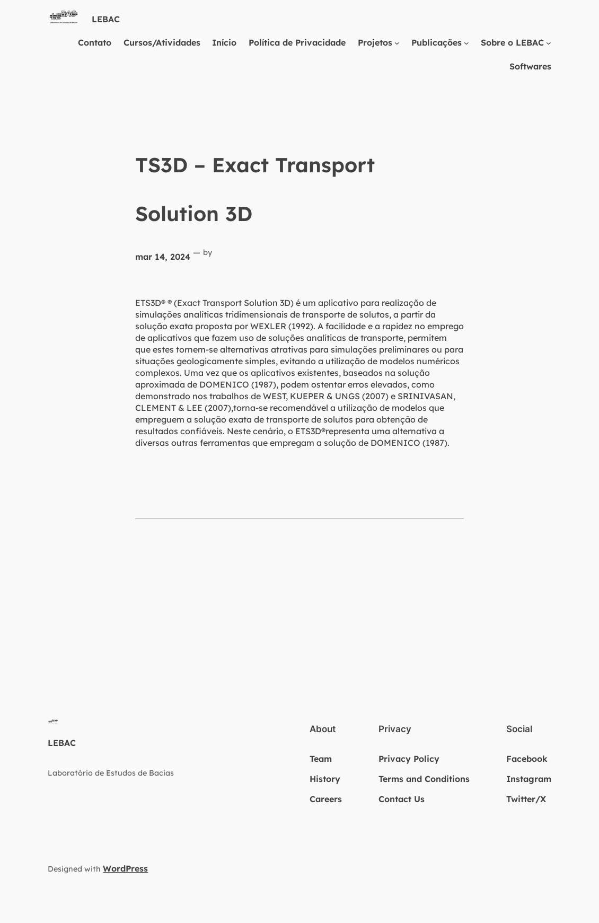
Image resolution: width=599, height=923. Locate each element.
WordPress (125, 868)
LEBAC (106, 19)
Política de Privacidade (297, 42)
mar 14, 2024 (162, 256)
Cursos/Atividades (162, 42)
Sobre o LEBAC (512, 42)
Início (224, 42)
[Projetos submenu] (397, 42)
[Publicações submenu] (466, 42)
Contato (94, 42)
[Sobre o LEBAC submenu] (548, 42)
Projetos (375, 42)
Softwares (530, 66)
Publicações (436, 42)
